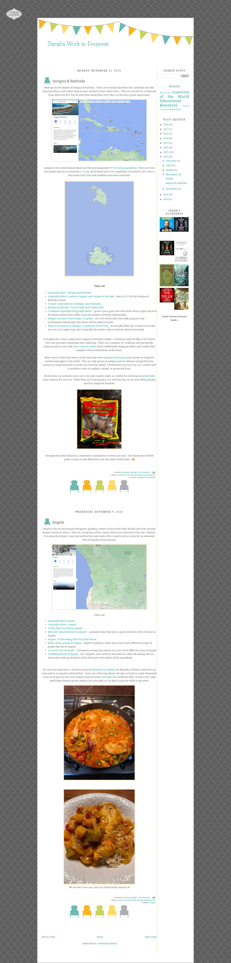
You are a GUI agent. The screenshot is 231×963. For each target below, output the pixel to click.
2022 (166, 156)
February (171, 160)
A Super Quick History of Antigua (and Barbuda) (74, 303)
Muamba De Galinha (104, 669)
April (169, 165)
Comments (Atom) (107, 943)
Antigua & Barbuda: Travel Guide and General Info (76, 307)
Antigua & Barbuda (68, 81)
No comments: (144, 472)
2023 (166, 194)
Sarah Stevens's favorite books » (174, 318)
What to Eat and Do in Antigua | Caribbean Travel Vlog (78, 325)
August (170, 170)
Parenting (164, 109)
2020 (166, 147)
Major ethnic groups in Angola (64, 643)
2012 (166, 133)
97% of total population (123, 168)
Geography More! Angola (62, 624)
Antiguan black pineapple (117, 357)
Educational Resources (146, 475)
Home (100, 937)
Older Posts (151, 937)
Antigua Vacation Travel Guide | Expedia (70, 318)
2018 (166, 138)
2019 (166, 143)
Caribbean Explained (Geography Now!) (70, 311)
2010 (166, 124)
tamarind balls (146, 376)
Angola (58, 522)
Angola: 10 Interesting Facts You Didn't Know (72, 639)
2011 (166, 129)
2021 (166, 152)
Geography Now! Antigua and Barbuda (69, 292)
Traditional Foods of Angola (63, 654)
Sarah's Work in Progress (78, 43)
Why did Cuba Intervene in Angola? (67, 632)
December (172, 188)
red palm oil (108, 677)
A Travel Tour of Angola (61, 650)
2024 (166, 199)
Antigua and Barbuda (146, 477)
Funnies (185, 106)
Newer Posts (48, 937)
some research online (84, 346)
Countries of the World (126, 475)
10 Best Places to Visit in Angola (65, 628)
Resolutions (175, 109)
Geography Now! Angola (61, 621)
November (172, 174)
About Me (165, 93)
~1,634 (84, 171)
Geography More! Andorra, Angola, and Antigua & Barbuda (81, 296)
